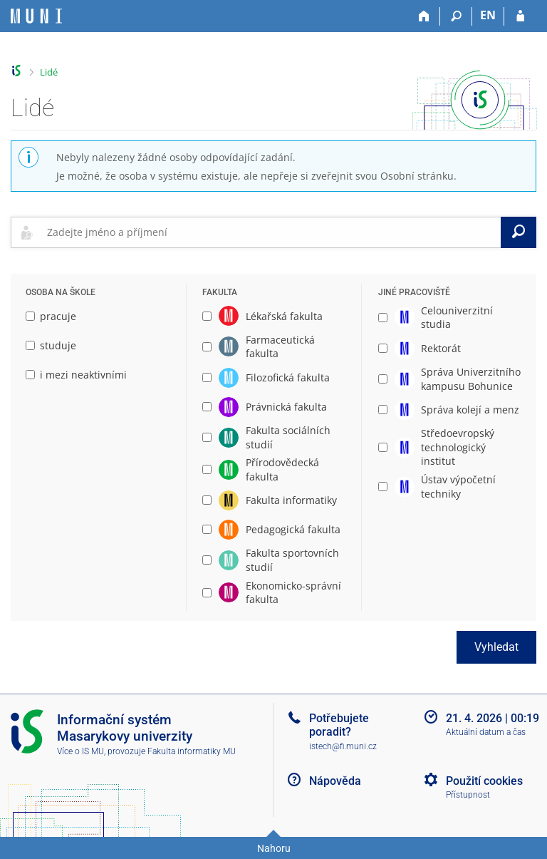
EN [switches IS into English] (488, 15)
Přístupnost (468, 795)
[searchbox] (271, 232)
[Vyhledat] (518, 232)
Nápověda (335, 781)
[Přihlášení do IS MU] (520, 16)
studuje (51, 345)
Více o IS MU (80, 751)
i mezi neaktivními (76, 374)
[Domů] (424, 16)
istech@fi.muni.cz (343, 746)
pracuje (51, 316)
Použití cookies (484, 781)
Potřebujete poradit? (339, 725)
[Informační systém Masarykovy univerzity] (36, 16)
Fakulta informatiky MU (191, 751)
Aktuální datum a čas (486, 732)
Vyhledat (496, 647)
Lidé (49, 72)
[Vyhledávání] (456, 16)
